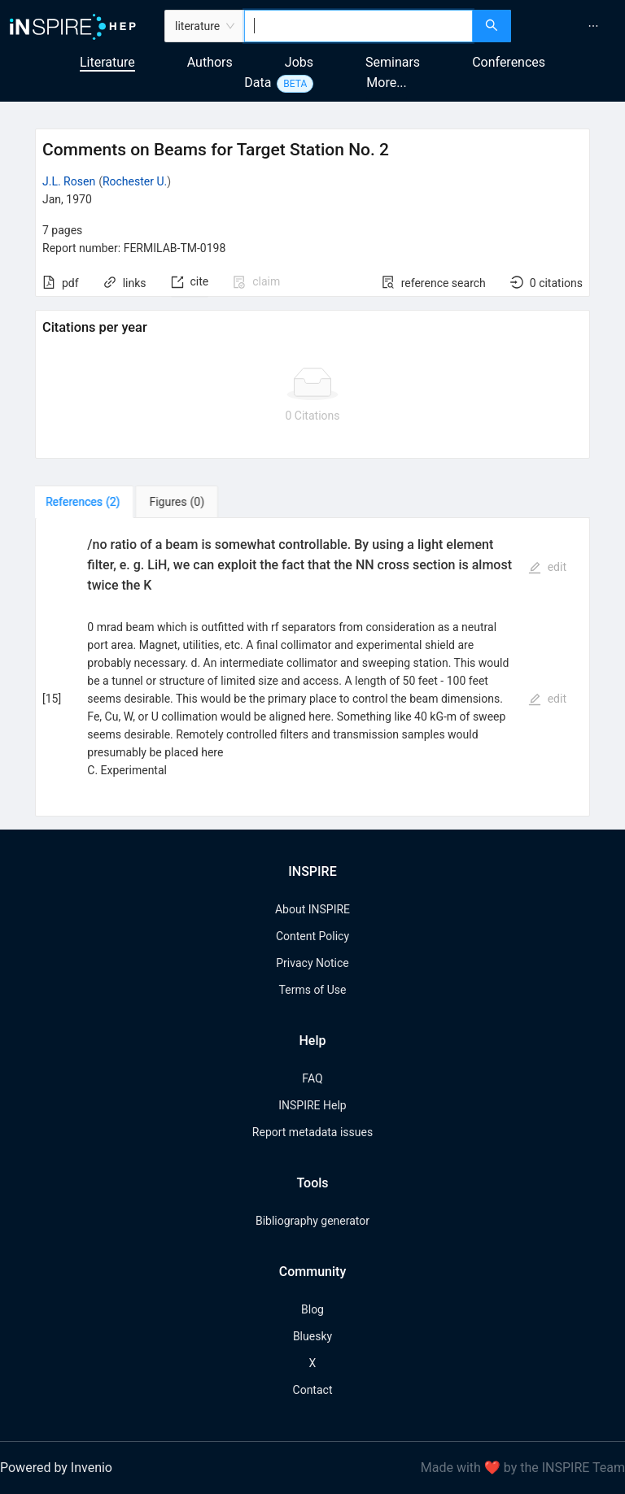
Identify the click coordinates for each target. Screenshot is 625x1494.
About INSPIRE (312, 909)
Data (257, 82)
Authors (210, 62)
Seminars (392, 62)
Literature (107, 62)
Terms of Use (313, 989)
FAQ (312, 1078)
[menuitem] (593, 26)
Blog (312, 1309)
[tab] (86, 502)
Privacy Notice (312, 962)
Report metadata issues (312, 1132)
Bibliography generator (312, 1220)
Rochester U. (135, 181)
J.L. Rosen (68, 181)
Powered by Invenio (56, 1467)
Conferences (508, 62)
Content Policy (312, 936)
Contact (313, 1389)
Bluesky (312, 1336)
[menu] (570, 26)
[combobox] (358, 26)
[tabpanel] (312, 667)
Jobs (299, 62)
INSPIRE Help (312, 1105)
